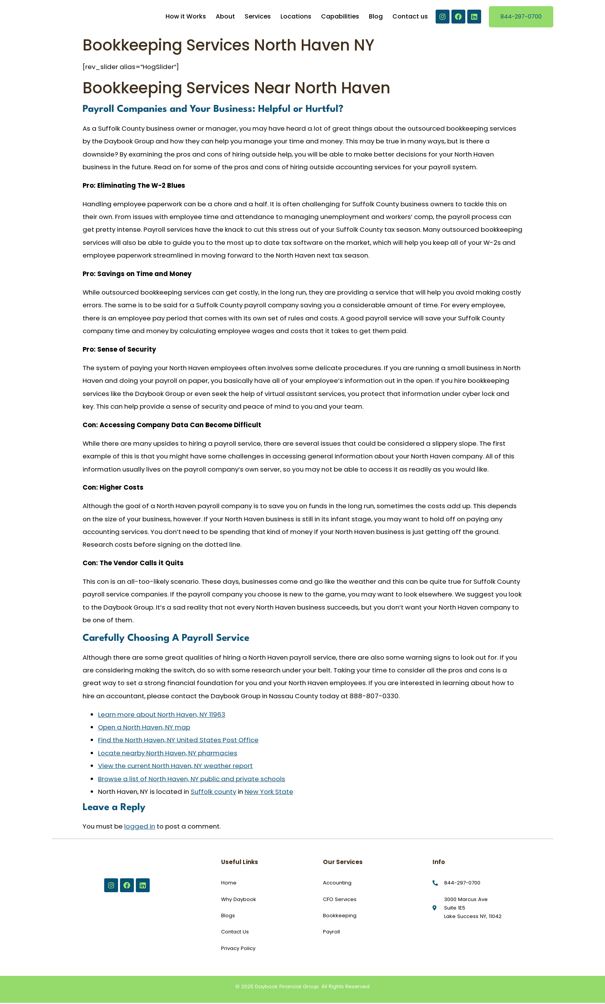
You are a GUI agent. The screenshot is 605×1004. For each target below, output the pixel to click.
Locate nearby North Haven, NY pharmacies (167, 753)
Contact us (410, 17)
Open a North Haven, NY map (144, 728)
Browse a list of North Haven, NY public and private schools (191, 779)
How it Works (186, 17)
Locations (296, 17)
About (225, 17)
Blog (376, 17)
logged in (139, 827)
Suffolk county (213, 792)
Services (258, 17)
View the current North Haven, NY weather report (175, 767)
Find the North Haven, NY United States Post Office (178, 741)
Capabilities (340, 17)
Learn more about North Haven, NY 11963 (161, 715)
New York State (269, 792)
